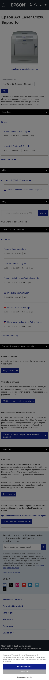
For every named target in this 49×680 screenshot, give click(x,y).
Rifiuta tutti (25, 671)
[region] (24, 665)
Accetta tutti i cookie (24, 666)
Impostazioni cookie (24, 677)
